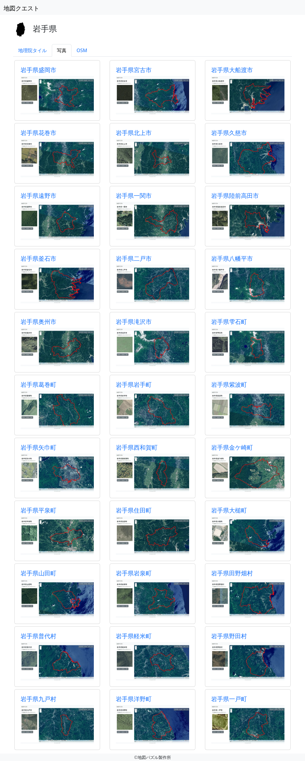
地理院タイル (32, 50)
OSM (82, 50)
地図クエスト (21, 8)
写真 (61, 50)
